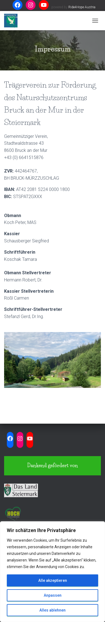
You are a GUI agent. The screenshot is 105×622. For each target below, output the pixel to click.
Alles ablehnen (52, 610)
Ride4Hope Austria (81, 7)
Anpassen (53, 595)
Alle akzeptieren (52, 580)
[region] (52, 571)
